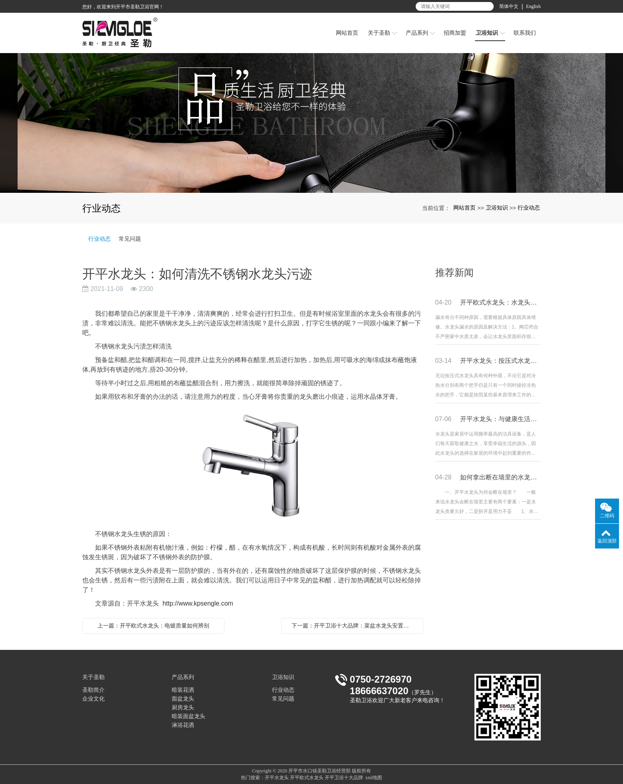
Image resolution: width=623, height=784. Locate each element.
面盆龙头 (183, 699)
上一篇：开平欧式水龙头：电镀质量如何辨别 (153, 625)
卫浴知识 (497, 207)
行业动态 (529, 207)
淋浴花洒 (183, 725)
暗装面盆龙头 (188, 716)
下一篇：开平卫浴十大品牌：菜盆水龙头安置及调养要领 (354, 625)
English (533, 6)
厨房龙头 (183, 708)
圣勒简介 (93, 690)
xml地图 (374, 777)
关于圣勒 (93, 677)
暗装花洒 (183, 690)
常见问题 (130, 239)
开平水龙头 (277, 777)
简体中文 (508, 6)
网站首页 (464, 207)
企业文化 (93, 699)
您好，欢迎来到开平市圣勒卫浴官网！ (123, 7)
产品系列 (183, 677)
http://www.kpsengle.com (198, 603)
